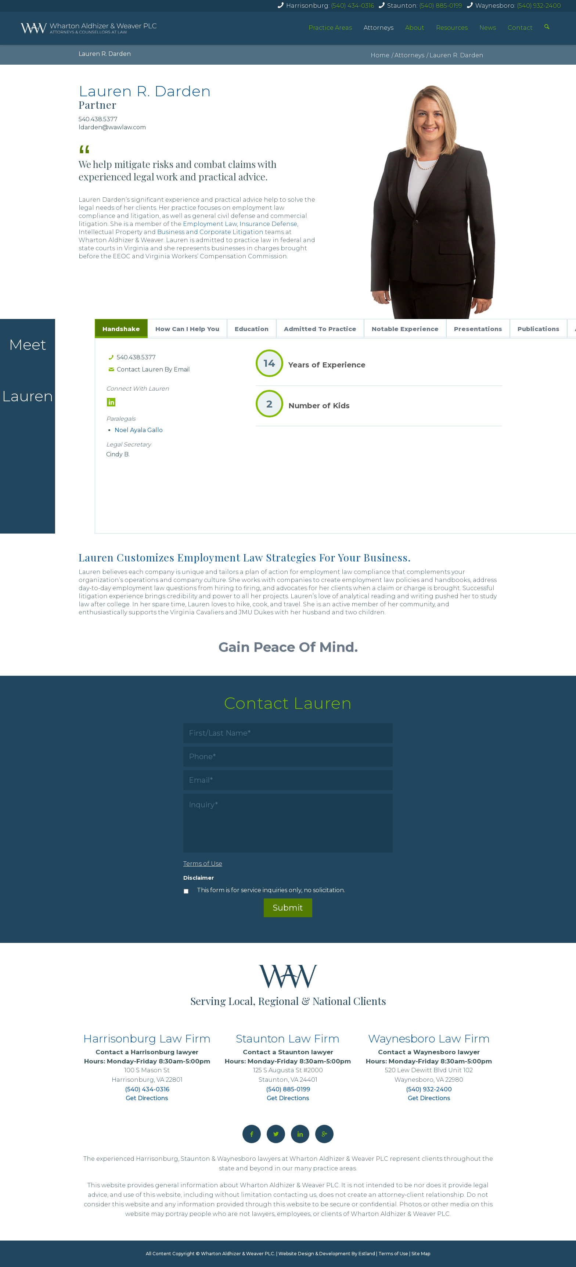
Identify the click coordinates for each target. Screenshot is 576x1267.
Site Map (420, 1253)
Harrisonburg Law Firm (147, 1038)
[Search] (547, 27)
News (487, 27)
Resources (452, 27)
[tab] (121, 328)
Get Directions (147, 1098)
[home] (88, 28)
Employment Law (210, 223)
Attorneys (378, 27)
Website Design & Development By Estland (326, 1253)
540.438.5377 (136, 357)
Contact (520, 27)
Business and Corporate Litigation (210, 232)
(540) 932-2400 (539, 5)
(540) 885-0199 (440, 5)
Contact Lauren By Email (153, 369)
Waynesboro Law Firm (429, 1038)
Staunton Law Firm (288, 1038)
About (414, 27)
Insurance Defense (268, 223)
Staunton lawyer (305, 1052)
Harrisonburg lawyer (164, 1052)
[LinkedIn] (111, 402)
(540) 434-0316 (352, 5)
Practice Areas (330, 27)
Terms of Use (393, 1253)
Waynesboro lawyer (446, 1052)
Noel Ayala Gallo (139, 430)
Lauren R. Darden (105, 53)
